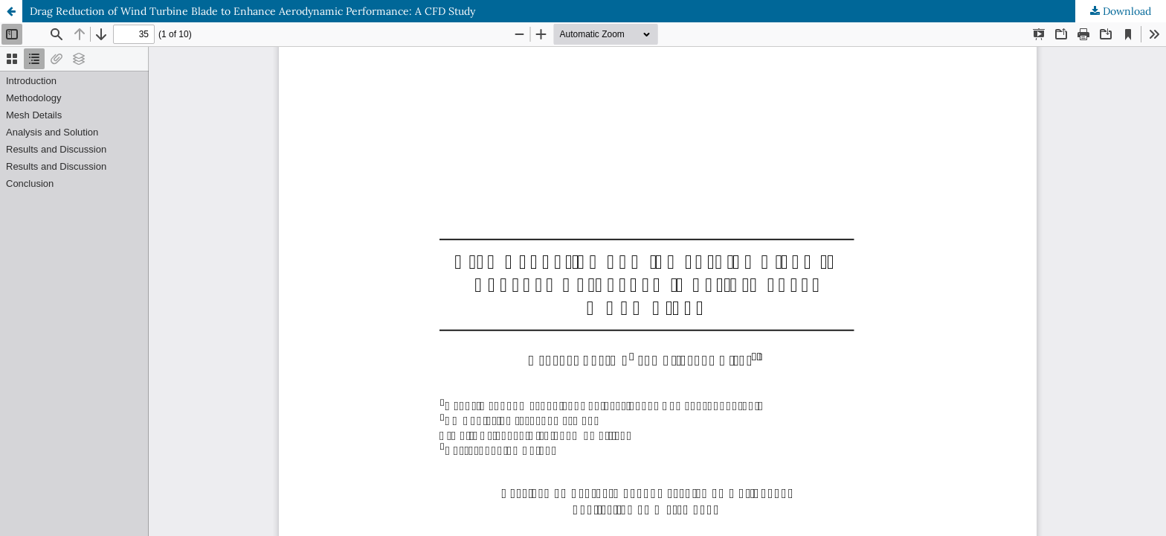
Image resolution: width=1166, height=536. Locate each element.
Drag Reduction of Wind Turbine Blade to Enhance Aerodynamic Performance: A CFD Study (252, 11)
